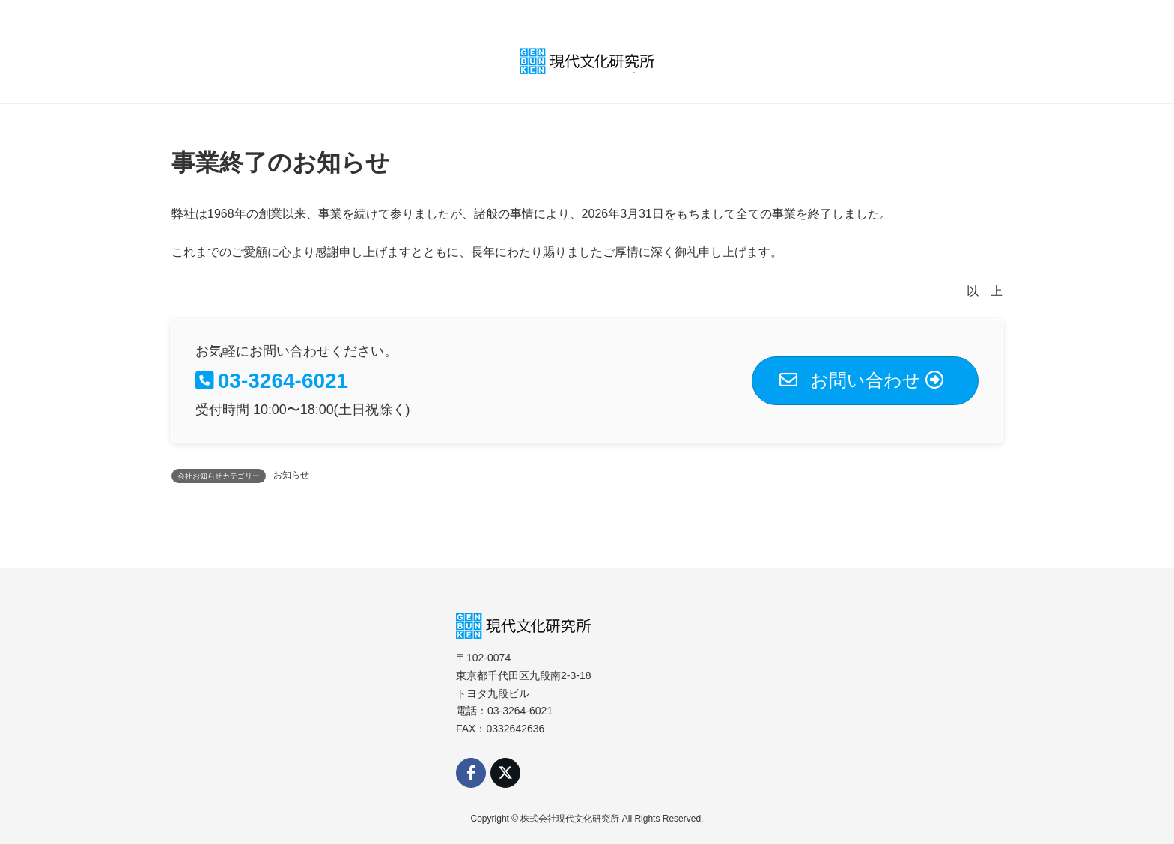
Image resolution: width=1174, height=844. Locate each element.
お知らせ (291, 475)
